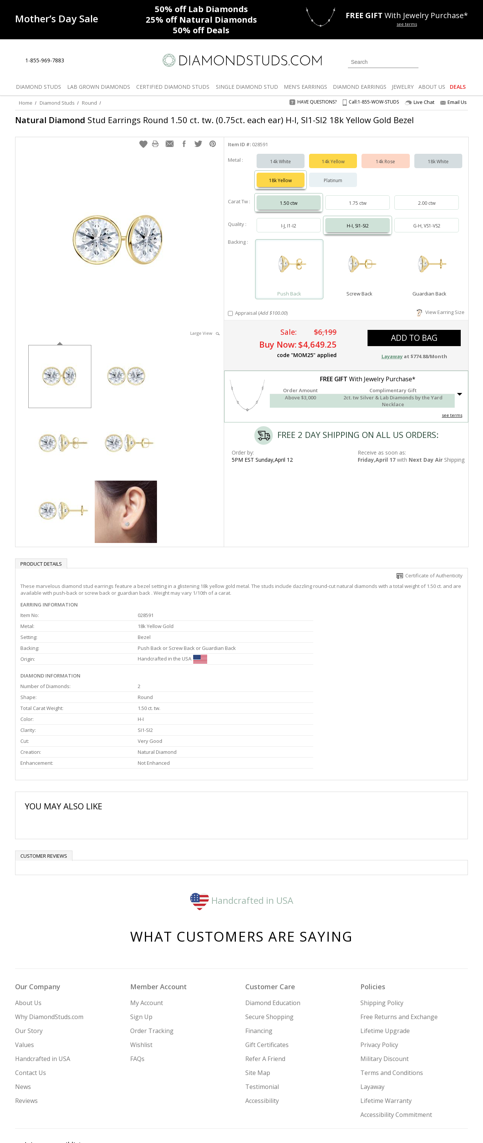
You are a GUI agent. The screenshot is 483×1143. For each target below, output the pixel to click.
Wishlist (141, 980)
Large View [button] (205, 337)
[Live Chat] (76, 61)
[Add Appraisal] (230, 317)
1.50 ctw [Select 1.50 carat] (288, 207)
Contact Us (30, 1008)
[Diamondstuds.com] (242, 60)
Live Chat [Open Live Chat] (419, 102)
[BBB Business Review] (183, 1126)
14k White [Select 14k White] (280, 165)
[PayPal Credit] (301, 1126)
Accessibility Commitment (396, 1050)
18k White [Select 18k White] (438, 165)
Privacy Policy (379, 980)
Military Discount (384, 994)
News (23, 1022)
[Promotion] (56, 18)
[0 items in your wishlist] (445, 61)
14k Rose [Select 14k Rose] (385, 165)
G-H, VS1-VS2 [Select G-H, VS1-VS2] (426, 229)
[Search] (383, 62)
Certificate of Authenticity (430, 579)
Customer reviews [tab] (43, 791)
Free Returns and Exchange (399, 952)
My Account (146, 938)
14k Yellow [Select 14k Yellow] (333, 165)
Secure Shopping (269, 952)
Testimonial (262, 1022)
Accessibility (262, 1036)
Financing (258, 966)
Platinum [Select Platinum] (333, 184)
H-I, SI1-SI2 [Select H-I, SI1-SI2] (358, 229)
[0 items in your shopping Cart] (463, 61)
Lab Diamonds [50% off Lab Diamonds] (201, 8)
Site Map (257, 1008)
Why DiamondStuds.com (49, 952)
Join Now (272, 1096)
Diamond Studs (57, 102)
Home (25, 102)
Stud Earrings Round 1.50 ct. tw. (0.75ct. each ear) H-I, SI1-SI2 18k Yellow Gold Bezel (203, 125)
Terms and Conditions (391, 1008)
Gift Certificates (267, 980)
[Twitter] (360, 1098)
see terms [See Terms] (452, 419)
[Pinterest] (395, 1098)
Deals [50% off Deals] (201, 30)
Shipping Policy (381, 938)
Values (24, 980)
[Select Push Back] (289, 269)
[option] (59, 379)
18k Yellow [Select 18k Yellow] (280, 184)
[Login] (429, 61)
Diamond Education (272, 938)
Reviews (26, 1036)
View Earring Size (441, 315)
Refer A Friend (265, 994)
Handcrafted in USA (241, 835)
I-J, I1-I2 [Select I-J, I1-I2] (288, 229)
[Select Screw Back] (359, 269)
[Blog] (415, 1098)
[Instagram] (340, 1098)
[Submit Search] (412, 62)
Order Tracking (152, 966)
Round (89, 102)
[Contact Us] (94, 61)
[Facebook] (378, 1098)
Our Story (29, 966)
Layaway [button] (392, 360)
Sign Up (141, 952)
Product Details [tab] (41, 567)
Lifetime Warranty (386, 1036)
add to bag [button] (414, 341)
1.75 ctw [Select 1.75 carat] (357, 207)
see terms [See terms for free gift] (407, 24)
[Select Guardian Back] (429, 269)
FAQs (137, 994)
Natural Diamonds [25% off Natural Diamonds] (201, 19)
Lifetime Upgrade (385, 966)
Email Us (453, 102)
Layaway (372, 1022)
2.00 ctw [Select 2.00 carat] (426, 207)
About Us (28, 938)
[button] (143, 148)
